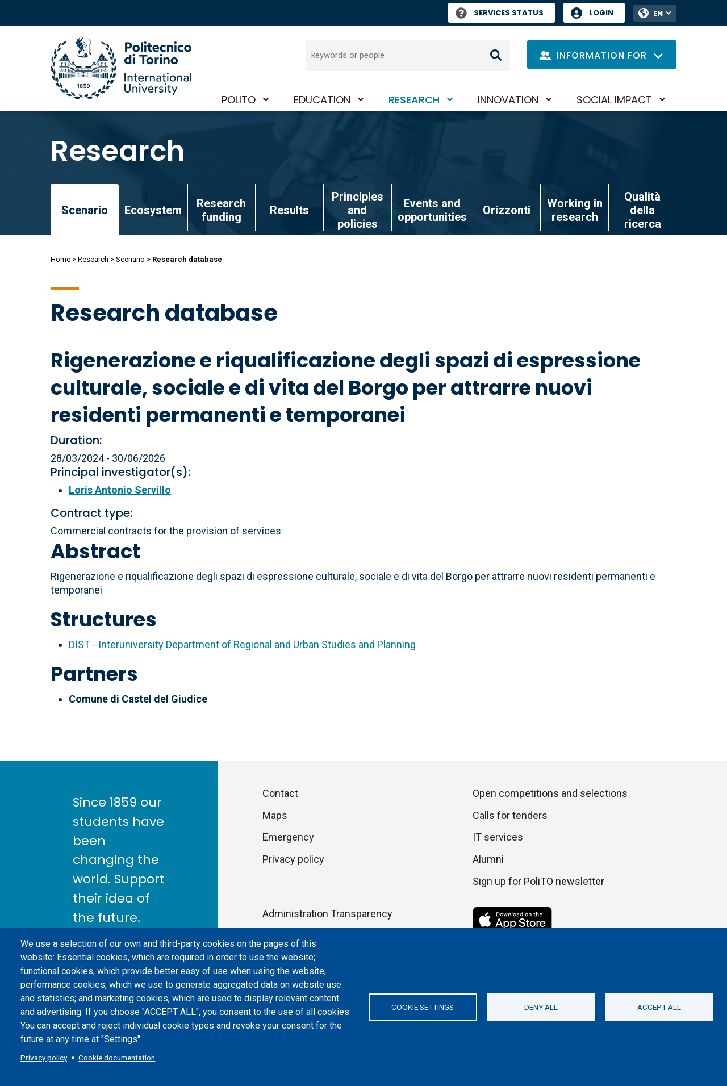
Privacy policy (43, 1057)
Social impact (614, 100)
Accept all (659, 1007)
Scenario (130, 259)
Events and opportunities (432, 210)
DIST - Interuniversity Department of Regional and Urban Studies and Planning (242, 644)
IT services (498, 837)
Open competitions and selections (550, 793)
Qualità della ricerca (642, 210)
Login (601, 12)
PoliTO (239, 100)
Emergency (288, 837)
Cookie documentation (116, 1057)
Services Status (500, 12)
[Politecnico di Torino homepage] (121, 68)
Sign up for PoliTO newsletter (538, 881)
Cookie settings (422, 1007)
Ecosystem (153, 210)
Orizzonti (506, 210)
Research (414, 100)
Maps (274, 815)
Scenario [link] (84, 210)
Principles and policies (357, 210)
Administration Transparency (327, 914)
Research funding (221, 210)
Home (60, 259)
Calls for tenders (510, 815)
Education (322, 100)
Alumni (488, 859)
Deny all (541, 1007)
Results (289, 210)
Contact (280, 793)
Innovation (508, 100)
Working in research (575, 210)
